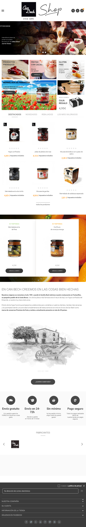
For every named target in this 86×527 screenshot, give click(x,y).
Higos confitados (14, 152)
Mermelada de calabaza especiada (71, 193)
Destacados (14, 114)
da (82, 486)
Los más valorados (67, 114)
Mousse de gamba (42, 191)
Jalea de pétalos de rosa (42, 152)
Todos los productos (43, 204)
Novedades (31, 114)
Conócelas (37, 74)
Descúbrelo (9, 92)
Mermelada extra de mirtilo (14, 191)
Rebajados (47, 114)
